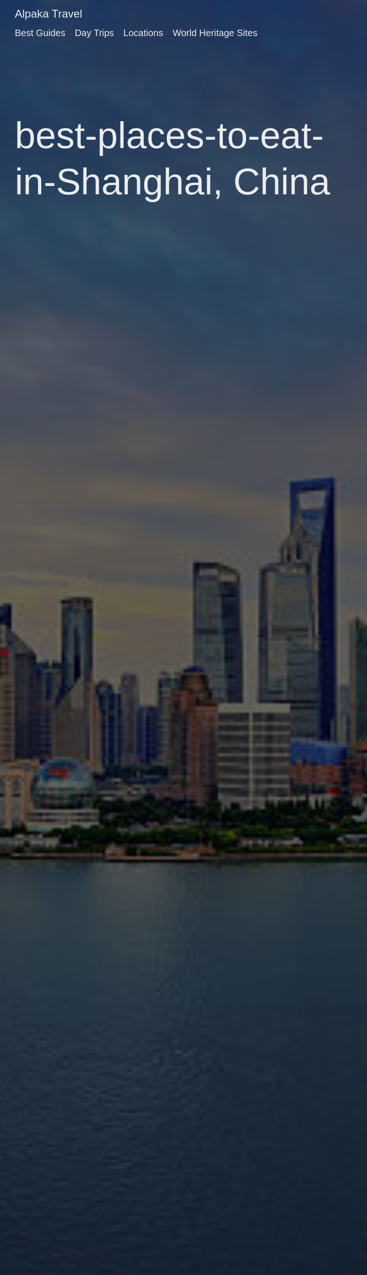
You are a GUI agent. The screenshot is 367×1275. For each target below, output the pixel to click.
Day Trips (94, 33)
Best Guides (40, 33)
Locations (143, 33)
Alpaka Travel (48, 13)
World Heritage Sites (214, 33)
